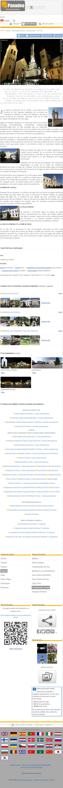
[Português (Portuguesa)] (31, 734)
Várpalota (32, 453)
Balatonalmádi (32, 462)
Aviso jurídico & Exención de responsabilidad (36, 765)
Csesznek (41, 475)
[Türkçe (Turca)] (31, 752)
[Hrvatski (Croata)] (49, 746)
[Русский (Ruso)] (58, 740)
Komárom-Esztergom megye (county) (32, 441)
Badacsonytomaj (17, 496)
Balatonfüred (20, 466)
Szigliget (32, 479)
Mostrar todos (45, 303)
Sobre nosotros (15, 765)
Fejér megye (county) (32, 436)
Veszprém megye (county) (10, 270)
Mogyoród (37, 780)
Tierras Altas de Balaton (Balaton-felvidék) (32, 449)
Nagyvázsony (13, 487)
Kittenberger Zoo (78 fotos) (11, 312)
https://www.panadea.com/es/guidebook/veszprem (16, 616)
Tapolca (32, 458)
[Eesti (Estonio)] (13, 740)
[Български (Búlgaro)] (4, 752)
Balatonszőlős (53, 479)
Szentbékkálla (47, 483)
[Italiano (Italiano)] (49, 734)
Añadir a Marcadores (15, 649)
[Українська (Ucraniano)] (13, 746)
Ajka (11, 453)
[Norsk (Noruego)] (49, 740)
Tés (11, 479)
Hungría (8, 31)
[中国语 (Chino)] (49, 752)
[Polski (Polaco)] (4, 746)
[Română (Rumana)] (13, 752)
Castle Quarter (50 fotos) (10, 293)
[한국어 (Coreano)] (4, 758)
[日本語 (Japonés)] (58, 752)
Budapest (45, 780)
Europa (2, 268)
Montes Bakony (31, 31)
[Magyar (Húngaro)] (58, 734)
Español (7, 21)
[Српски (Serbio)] (58, 746)
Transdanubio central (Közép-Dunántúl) (38, 268)
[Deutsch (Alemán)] (13, 734)
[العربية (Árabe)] (40, 752)
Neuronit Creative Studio (25, 780)
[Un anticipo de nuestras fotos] (47, 676)
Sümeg (55, 466)
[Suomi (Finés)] (4, 740)
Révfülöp (42, 496)
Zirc (53, 453)
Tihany (23, 483)
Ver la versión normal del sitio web (31, 767)
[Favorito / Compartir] (47, 620)
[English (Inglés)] (4, 734)
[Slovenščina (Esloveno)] (40, 746)
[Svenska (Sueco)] (40, 740)
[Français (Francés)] (40, 734)
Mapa (53, 275)
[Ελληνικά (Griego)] (22, 752)
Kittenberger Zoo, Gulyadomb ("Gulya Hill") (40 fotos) (20, 331)
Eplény (55, 475)
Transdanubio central (18, 31)
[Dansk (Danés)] (31, 740)
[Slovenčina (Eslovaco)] (31, 746)
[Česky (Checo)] (22, 746)
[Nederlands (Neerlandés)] (22, 740)
